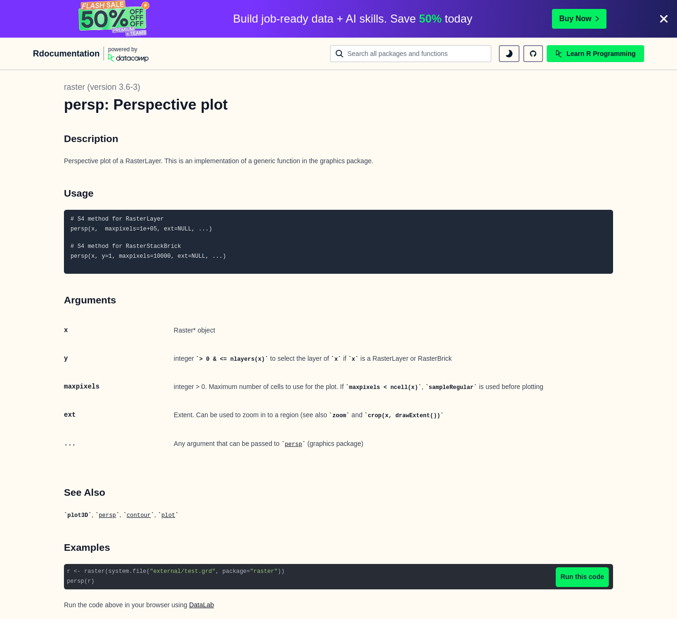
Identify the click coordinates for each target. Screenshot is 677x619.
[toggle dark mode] (509, 53)
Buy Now (579, 19)
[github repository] (533, 53)
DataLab (201, 605)
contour (138, 515)
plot (168, 515)
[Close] (663, 18)
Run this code (582, 576)
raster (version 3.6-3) (102, 87)
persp (293, 444)
